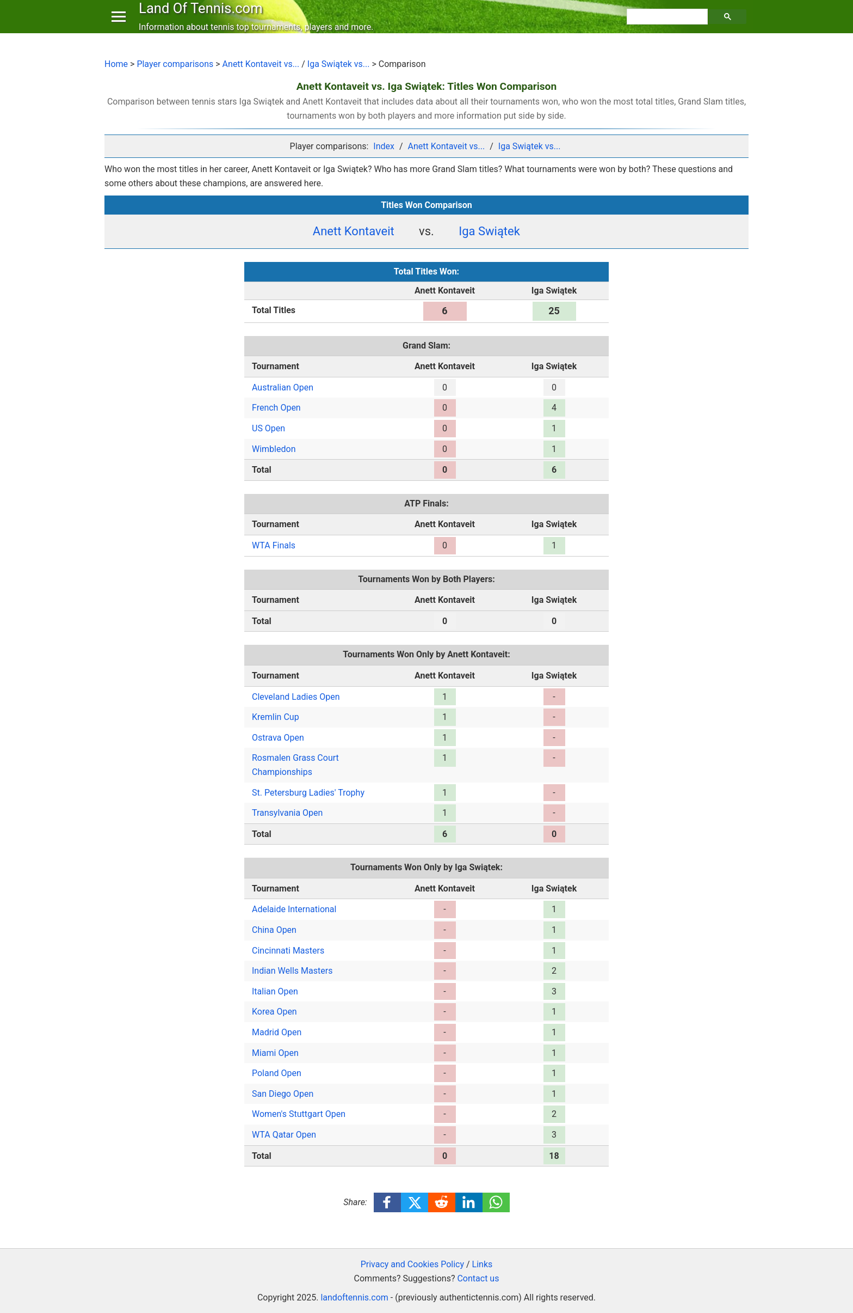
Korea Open (274, 1011)
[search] (668, 28)
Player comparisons (175, 64)
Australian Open (282, 387)
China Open (274, 930)
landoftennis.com (354, 1297)
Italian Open (275, 991)
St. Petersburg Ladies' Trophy (308, 792)
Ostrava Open (278, 737)
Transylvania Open (287, 813)
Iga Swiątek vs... (338, 64)
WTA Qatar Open (284, 1134)
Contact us (478, 1278)
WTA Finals (273, 545)
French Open (276, 407)
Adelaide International (294, 909)
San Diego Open (282, 1094)
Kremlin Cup (275, 717)
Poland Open (276, 1073)
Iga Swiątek (489, 231)
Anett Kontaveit (353, 231)
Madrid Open (276, 1032)
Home (116, 64)
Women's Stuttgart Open (298, 1114)
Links (482, 1264)
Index (383, 146)
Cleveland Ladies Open (296, 697)
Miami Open (275, 1053)
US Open (268, 428)
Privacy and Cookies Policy (412, 1264)
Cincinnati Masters (288, 950)
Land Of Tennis (203, 18)
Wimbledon (273, 449)
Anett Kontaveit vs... (261, 64)
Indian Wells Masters (292, 971)
